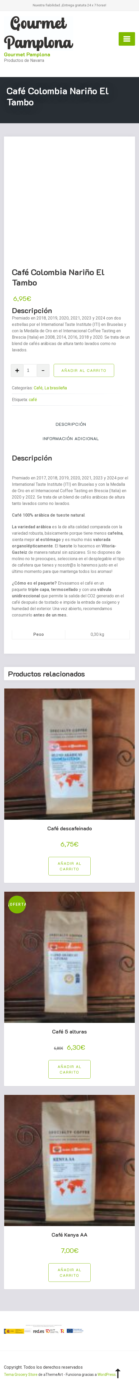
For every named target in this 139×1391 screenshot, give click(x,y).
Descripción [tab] (71, 424)
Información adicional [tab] (71, 438)
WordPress (107, 1374)
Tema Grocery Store (21, 1374)
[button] (69, 866)
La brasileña (55, 387)
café (33, 399)
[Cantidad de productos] (30, 370)
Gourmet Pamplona (27, 54)
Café (38, 387)
